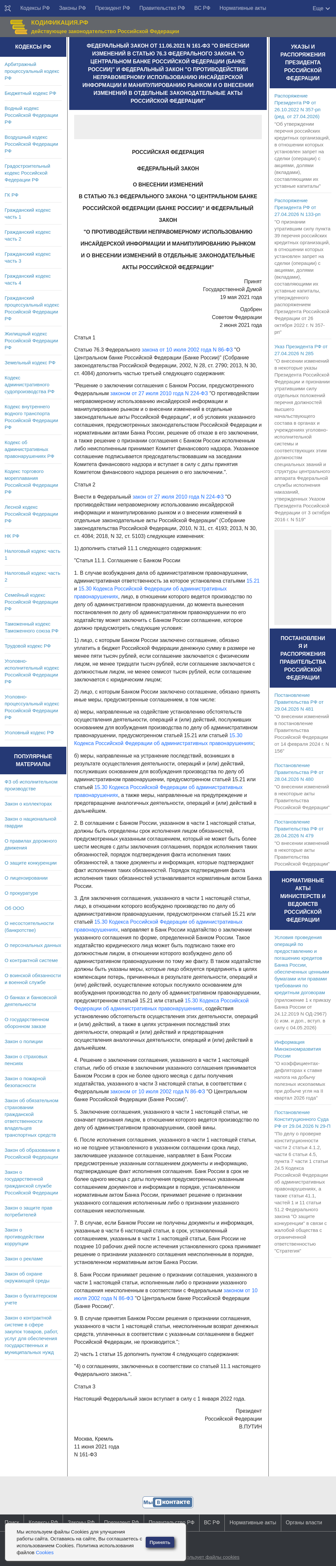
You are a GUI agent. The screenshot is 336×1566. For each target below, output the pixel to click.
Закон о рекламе (24, 1258)
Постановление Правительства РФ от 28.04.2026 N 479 (299, 828)
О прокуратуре (21, 893)
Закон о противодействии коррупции (24, 1236)
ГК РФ (11, 195)
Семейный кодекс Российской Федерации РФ (31, 601)
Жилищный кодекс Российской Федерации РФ (31, 340)
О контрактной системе (31, 960)
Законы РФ (72, 8)
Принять (160, 1542)
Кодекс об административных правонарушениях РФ (29, 449)
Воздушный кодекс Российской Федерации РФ (31, 144)
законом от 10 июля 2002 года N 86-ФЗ (157, 1091)
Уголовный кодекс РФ (29, 732)
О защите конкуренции (31, 863)
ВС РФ (202, 8)
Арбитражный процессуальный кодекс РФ (32, 71)
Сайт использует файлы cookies (203, 1557)
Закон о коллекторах (28, 803)
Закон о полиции (24, 1041)
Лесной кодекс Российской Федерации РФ (31, 514)
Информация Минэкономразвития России (297, 1049)
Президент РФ (112, 8)
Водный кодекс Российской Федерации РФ (31, 115)
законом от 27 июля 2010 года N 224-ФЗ (159, 393)
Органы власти (304, 1522)
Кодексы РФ (35, 8)
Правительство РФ (162, 8)
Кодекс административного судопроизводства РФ (29, 384)
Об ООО (14, 908)
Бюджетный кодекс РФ (30, 93)
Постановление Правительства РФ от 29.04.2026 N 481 (299, 702)
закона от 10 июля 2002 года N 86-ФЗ (187, 350)
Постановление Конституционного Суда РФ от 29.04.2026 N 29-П (302, 1119)
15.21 (253, 581)
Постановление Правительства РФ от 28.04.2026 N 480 (299, 772)
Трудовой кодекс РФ (28, 646)
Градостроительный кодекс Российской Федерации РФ (27, 172)
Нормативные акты (243, 8)
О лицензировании (26, 878)
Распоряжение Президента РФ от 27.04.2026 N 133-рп (297, 207)
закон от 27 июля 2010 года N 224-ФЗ (178, 497)
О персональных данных (33, 945)
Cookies (44, 1552)
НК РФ (12, 536)
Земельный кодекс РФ (30, 362)
